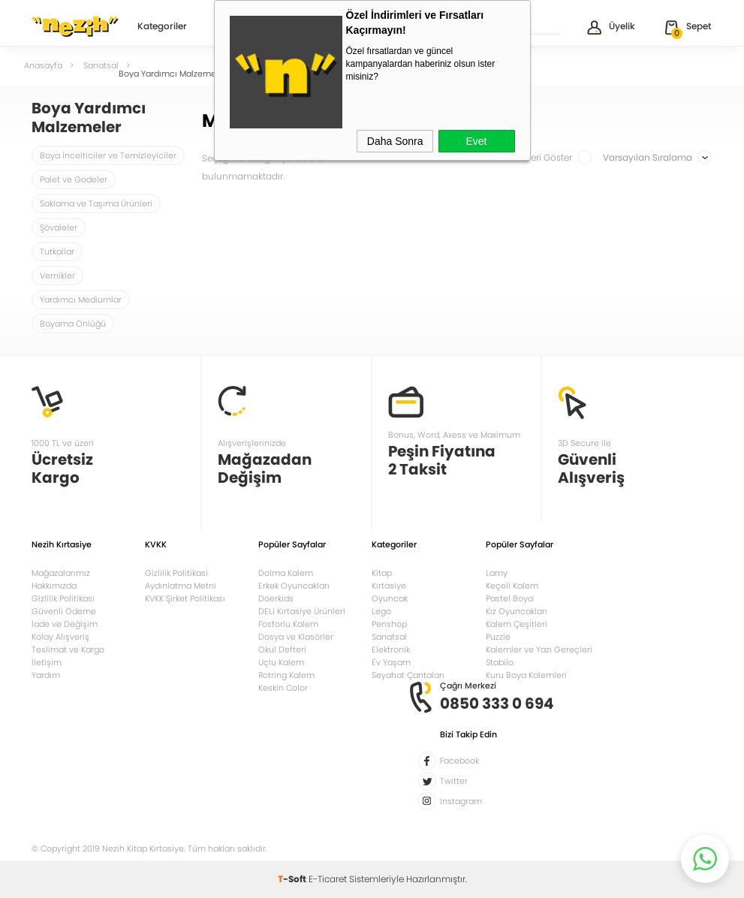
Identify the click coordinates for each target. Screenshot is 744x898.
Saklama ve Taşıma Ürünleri (96, 203)
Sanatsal (389, 637)
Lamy (497, 573)
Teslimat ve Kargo (68, 649)
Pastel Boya (509, 598)
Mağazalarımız (61, 573)
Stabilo (500, 662)
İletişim (47, 662)
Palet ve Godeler (73, 179)
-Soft (293, 878)
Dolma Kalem (285, 573)
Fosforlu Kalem (288, 624)
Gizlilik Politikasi (176, 573)
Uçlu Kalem (281, 662)
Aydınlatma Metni (180, 586)
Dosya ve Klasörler (295, 637)
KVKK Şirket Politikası (185, 598)
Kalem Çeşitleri (516, 624)
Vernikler (57, 276)
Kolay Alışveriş (60, 637)
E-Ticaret (328, 878)
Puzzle (498, 637)
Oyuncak (390, 598)
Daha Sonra (395, 141)
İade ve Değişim (65, 624)
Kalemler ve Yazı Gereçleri (539, 649)
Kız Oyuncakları (516, 611)
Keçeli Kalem (512, 586)
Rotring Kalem (286, 675)
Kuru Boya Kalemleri (526, 675)
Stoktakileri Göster (543, 157)
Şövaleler (58, 227)
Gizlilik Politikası (63, 598)
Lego (381, 611)
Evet (475, 141)
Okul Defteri (282, 649)
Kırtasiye (389, 586)
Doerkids (276, 598)
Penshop (389, 624)
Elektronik (391, 649)
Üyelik (610, 27)
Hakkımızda (54, 586)
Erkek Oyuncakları (294, 586)
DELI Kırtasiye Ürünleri (301, 611)
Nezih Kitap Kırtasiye (75, 26)
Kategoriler (162, 27)
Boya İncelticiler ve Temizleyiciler (108, 155)
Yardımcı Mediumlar (81, 300)
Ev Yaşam (391, 662)
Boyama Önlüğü (73, 324)
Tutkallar (57, 252)
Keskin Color (283, 688)
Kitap (382, 573)
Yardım (46, 675)
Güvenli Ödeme (64, 611)
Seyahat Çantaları (408, 675)
